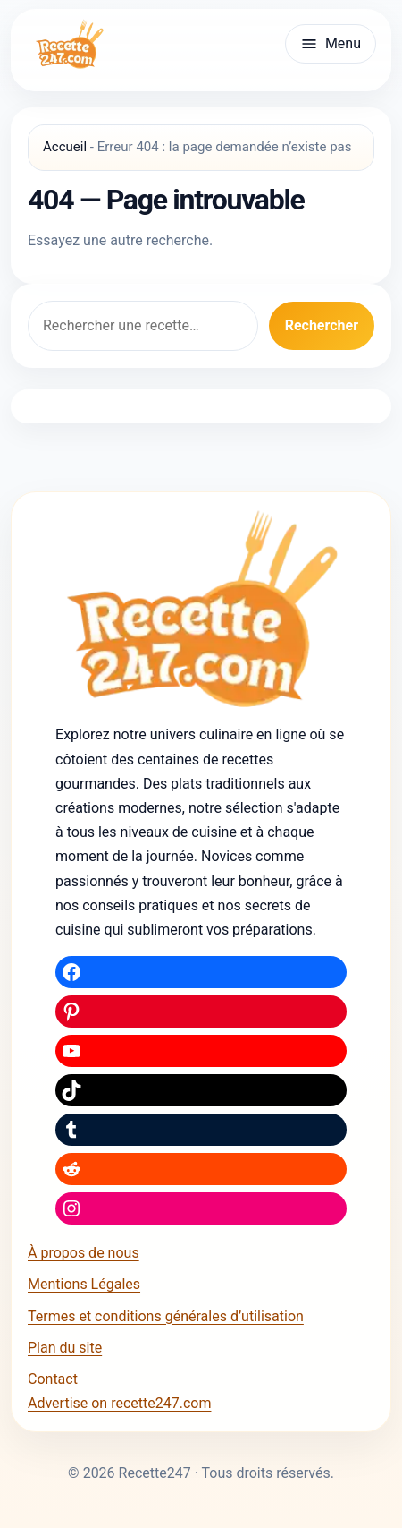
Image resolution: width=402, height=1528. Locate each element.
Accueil (65, 147)
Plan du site (65, 1347)
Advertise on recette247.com (119, 1403)
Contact (53, 1378)
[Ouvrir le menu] (330, 44)
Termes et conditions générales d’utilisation (166, 1316)
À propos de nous (83, 1252)
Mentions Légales (84, 1284)
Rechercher (321, 325)
